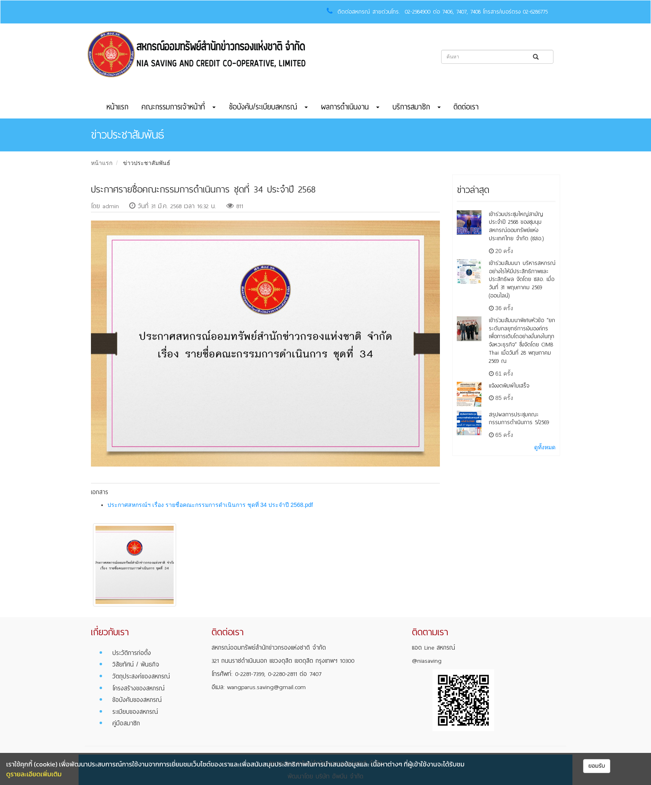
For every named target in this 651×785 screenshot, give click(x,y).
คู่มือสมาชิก (126, 723)
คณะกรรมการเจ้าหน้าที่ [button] (179, 107)
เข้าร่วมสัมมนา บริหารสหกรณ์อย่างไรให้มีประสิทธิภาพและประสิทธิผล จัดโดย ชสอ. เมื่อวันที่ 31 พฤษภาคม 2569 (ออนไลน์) (522, 279)
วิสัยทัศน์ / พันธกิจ (135, 664)
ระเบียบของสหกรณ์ (135, 711)
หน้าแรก (117, 107)
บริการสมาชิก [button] (417, 107)
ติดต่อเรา (466, 107)
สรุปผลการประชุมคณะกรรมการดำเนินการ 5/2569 (519, 418)
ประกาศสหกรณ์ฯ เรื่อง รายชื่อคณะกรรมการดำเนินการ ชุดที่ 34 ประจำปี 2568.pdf (210, 505)
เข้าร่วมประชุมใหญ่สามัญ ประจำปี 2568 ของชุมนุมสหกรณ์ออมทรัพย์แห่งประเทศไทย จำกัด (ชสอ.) (516, 226)
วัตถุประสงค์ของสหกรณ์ (141, 676)
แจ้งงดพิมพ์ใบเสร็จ (509, 385)
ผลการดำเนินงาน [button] (350, 107)
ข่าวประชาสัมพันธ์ (146, 163)
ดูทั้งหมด (545, 447)
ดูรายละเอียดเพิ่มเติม (34, 774)
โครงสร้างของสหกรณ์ (138, 688)
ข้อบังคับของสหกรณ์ (137, 699)
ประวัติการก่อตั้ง (131, 653)
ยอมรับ (596, 766)
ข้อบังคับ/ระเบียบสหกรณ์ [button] (268, 107)
